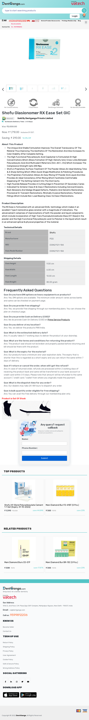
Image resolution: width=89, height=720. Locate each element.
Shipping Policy (9, 647)
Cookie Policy (8, 659)
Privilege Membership (69, 20)
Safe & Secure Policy (11, 664)
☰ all (4, 20)
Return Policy (8, 642)
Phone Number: (30, 448)
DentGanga (21, 715)
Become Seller (8, 627)
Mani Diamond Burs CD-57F (19, 560)
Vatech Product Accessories (50, 20)
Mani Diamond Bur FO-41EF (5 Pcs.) (63, 502)
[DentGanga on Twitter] (22, 680)
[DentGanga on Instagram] (16, 680)
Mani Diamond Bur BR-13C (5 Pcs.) (63, 560)
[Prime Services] (19, 20)
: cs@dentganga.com (17, 610)
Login (75, 16)
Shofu (53, 232)
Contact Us (6, 27)
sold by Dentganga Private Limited (35, 118)
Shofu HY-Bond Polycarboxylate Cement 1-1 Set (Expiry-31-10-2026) (24, 503)
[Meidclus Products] (35, 20)
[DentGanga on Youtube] (28, 680)
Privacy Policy (8, 651)
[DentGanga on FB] (5, 680)
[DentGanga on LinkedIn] (11, 680)
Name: (25, 439)
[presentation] (3, 89)
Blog (79, 20)
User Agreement (9, 655)
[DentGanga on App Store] (11, 695)
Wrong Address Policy (11, 668)
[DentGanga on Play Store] (28, 695)
